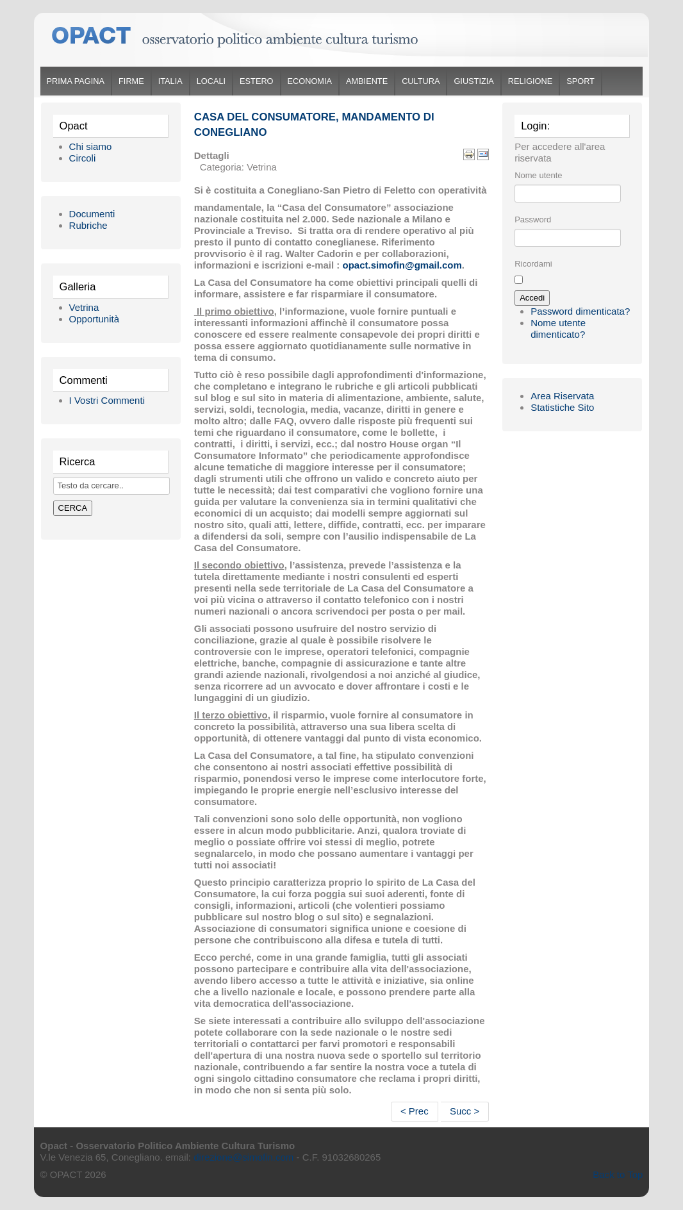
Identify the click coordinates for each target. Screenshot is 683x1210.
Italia (170, 81)
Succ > (464, 1111)
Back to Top (618, 1174)
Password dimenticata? (580, 311)
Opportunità (94, 318)
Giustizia (473, 81)
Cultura (421, 81)
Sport (580, 81)
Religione (530, 81)
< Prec (414, 1111)
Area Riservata (562, 395)
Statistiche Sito (562, 407)
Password (532, 219)
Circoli (82, 158)
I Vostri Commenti (107, 400)
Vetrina (84, 307)
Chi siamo (90, 146)
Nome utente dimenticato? (558, 328)
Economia (310, 81)
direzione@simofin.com (243, 1157)
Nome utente (538, 175)
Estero (256, 81)
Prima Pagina (75, 81)
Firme (131, 81)
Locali (211, 81)
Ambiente (367, 81)
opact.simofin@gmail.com (402, 265)
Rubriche (88, 225)
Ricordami (533, 264)
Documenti (92, 213)
